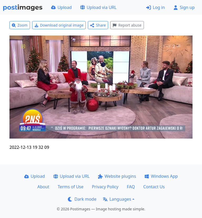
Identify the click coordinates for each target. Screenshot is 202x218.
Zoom (20, 25)
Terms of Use (70, 187)
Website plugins (117, 176)
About (43, 187)
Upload (61, 7)
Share (98, 25)
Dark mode (82, 199)
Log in (155, 7)
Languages (117, 199)
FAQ (131, 187)
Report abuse (127, 25)
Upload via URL (98, 7)
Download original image (59, 25)
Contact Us (154, 187)
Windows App (161, 176)
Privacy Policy (105, 187)
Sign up (184, 7)
